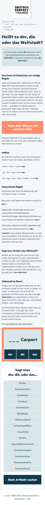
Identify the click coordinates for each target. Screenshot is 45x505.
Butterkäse (22, 413)
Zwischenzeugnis (22, 450)
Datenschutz (33, 496)
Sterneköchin (22, 407)
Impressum (19, 499)
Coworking (22, 432)
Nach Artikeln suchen (22, 480)
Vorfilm (22, 438)
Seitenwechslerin (22, 462)
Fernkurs (22, 401)
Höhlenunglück (22, 419)
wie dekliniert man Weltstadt (19, 324)
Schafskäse (22, 395)
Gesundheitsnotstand (23, 444)
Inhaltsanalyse (22, 456)
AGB (28, 499)
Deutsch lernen (8, 22)
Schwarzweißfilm (22, 426)
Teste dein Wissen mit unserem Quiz (22, 127)
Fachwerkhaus (22, 468)
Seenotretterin (22, 389)
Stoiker (22, 383)
